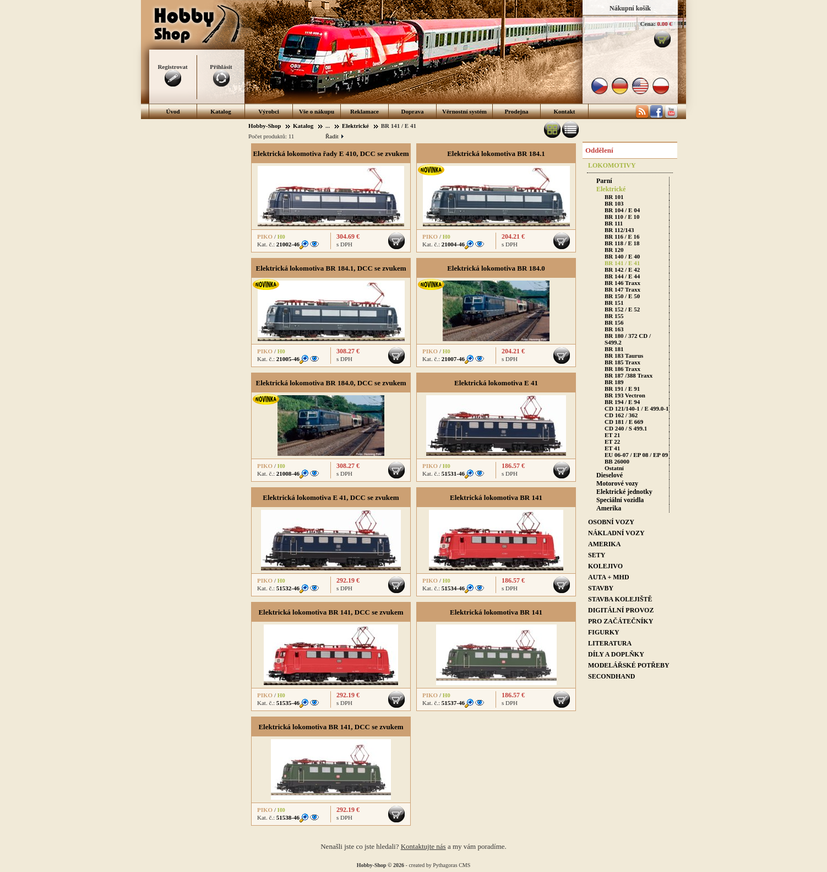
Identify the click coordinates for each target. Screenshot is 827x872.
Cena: (648, 23)
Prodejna (516, 111)
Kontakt (564, 111)
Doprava (412, 111)
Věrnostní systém (464, 111)
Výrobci (268, 111)
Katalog (220, 111)
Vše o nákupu (316, 111)
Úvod (172, 111)
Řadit (334, 136)
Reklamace (364, 111)
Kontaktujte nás (423, 846)
